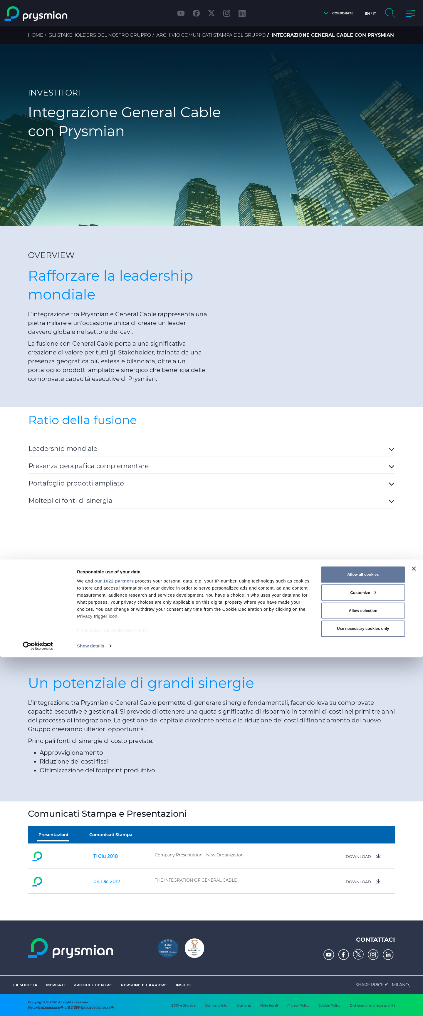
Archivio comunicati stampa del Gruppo (211, 35)
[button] (337, 13)
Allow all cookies (363, 933)
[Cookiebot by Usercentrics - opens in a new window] (38, 1004)
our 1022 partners (114, 939)
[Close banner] (414, 927)
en (367, 13)
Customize (363, 951)
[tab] (211, 447)
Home (35, 35)
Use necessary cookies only (363, 987)
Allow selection (363, 969)
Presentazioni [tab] (53, 834)
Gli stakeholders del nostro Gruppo (99, 35)
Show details (90, 1004)
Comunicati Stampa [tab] (110, 834)
